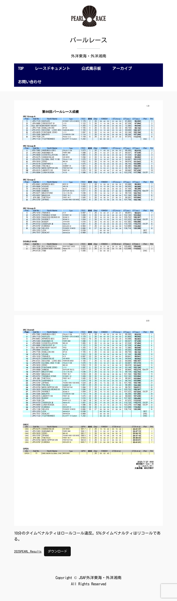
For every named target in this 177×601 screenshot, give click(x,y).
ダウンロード (57, 551)
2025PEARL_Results (27, 551)
